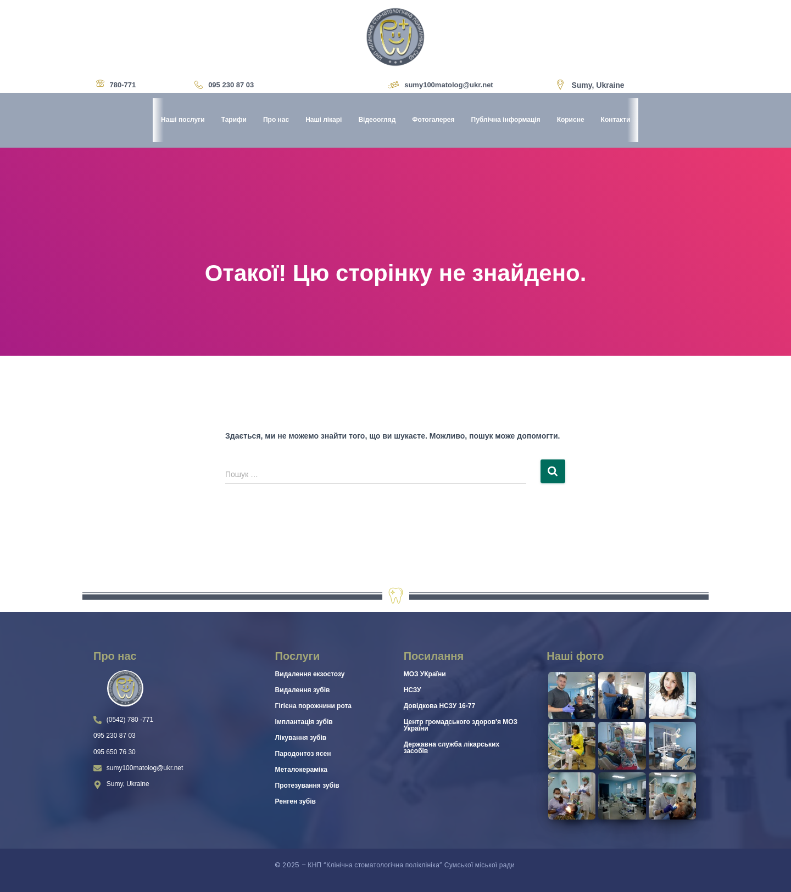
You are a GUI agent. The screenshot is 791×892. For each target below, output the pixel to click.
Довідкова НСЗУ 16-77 (439, 706)
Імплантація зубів (304, 722)
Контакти (615, 120)
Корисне (570, 120)
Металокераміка (301, 769)
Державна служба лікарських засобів (451, 747)
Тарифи (233, 120)
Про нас (276, 120)
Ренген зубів (295, 801)
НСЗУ (412, 690)
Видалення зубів (302, 690)
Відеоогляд (377, 120)
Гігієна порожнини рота (313, 706)
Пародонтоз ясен (303, 754)
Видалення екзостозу (310, 674)
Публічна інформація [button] (505, 120)
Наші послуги (183, 120)
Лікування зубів (301, 738)
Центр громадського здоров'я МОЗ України (460, 725)
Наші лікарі (323, 120)
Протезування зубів (307, 785)
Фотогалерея (433, 120)
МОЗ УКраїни (425, 674)
